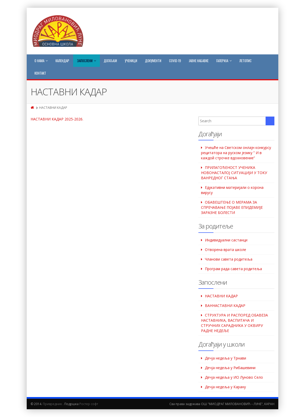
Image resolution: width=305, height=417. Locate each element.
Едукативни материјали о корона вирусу (232, 190)
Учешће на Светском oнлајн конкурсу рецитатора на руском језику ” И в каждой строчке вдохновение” (236, 152)
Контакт (40, 73)
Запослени (86, 60)
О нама (41, 60)
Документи (153, 60)
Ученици (131, 60)
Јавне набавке (199, 60)
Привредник (52, 404)
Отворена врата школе (225, 249)
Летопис (245, 60)
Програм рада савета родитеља (233, 268)
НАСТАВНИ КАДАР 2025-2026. (57, 119)
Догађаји (110, 60)
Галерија (224, 60)
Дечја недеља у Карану (225, 386)
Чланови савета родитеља (228, 259)
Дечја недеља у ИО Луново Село (234, 377)
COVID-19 (175, 60)
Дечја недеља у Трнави (225, 358)
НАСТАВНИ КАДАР (221, 295)
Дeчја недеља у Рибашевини (230, 367)
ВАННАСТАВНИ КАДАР (225, 305)
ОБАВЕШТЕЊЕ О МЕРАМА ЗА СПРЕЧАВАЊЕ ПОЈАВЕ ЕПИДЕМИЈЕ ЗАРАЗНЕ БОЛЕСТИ (232, 207)
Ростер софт (88, 404)
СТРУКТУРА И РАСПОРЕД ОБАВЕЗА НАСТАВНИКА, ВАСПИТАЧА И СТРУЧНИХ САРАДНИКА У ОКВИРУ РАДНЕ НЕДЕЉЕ (234, 323)
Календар (62, 60)
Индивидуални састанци (226, 240)
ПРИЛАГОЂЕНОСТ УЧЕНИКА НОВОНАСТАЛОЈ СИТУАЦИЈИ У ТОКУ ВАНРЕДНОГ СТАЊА (234, 172)
